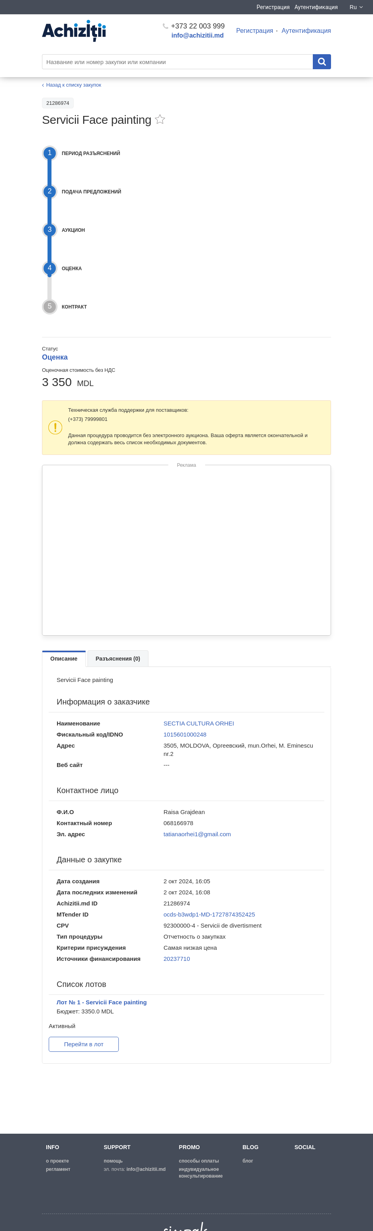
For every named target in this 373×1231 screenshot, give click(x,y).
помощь (113, 1161)
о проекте (57, 1161)
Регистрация (273, 7)
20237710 (177, 958)
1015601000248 (185, 734)
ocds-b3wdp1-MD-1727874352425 (209, 914)
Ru (357, 7)
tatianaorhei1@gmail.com (197, 834)
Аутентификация (316, 7)
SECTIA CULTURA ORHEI (199, 723)
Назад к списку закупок (73, 85)
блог (247, 1161)
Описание (64, 658)
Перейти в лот (84, 1044)
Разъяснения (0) (118, 658)
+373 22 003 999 (194, 26)
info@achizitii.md (197, 35)
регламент (58, 1169)
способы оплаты (199, 1161)
